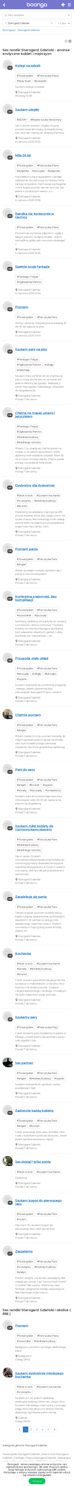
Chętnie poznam (28, 715)
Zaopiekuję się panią (31, 897)
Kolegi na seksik (28, 66)
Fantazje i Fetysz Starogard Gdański (35, 1457)
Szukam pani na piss (31, 349)
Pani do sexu (25, 770)
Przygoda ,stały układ (31, 658)
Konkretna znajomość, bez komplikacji (36, 598)
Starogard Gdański (28, 30)
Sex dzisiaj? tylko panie (33, 1162)
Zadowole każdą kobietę (34, 1111)
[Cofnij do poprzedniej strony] (4, 5)
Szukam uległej (27, 109)
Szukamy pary (26, 1017)
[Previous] (19, 1429)
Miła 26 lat (23, 155)
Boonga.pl (9, 30)
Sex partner (24, 1063)
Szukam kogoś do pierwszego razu (38, 1202)
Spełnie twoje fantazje (32, 267)
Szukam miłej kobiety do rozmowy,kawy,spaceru (34, 827)
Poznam (21, 307)
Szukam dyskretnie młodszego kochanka (39, 1375)
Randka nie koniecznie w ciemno (34, 215)
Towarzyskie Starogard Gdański (21, 1454)
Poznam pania (26, 549)
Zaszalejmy (24, 1251)
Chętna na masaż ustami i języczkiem (35, 414)
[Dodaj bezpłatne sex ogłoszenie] (63, 5)
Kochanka (23, 953)
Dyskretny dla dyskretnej (34, 485)
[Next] (54, 1429)
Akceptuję (37, 1481)
